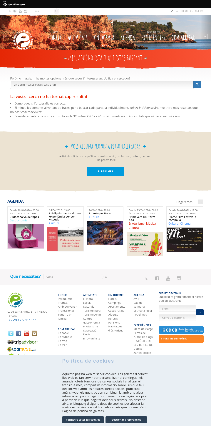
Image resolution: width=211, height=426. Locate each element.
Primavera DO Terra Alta (142, 211)
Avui (136, 289)
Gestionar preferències (126, 422)
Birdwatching (91, 329)
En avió (62, 329)
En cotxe (63, 321)
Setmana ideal (142, 301)
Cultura (54, 216)
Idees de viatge (143, 317)
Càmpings (114, 293)
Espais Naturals (88, 295)
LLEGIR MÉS (105, 164)
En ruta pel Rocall (100, 206)
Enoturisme (137, 216)
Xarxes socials (142, 341)
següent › (200, 194)
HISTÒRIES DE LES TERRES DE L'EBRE (143, 333)
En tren (62, 333)
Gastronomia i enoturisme (92, 315)
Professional (66, 301)
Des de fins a (24, 204)
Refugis (113, 309)
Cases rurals (116, 301)
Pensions (114, 313)
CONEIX (54, 27)
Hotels (112, 289)
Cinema (185, 216)
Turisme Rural (92, 301)
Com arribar (183, 27)
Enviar (200, 310)
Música (151, 216)
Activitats (78, 27)
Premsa (63, 293)
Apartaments (116, 297)
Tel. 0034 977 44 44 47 (21, 312)
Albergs (113, 305)
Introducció (65, 289)
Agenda (127, 27)
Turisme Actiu (92, 305)
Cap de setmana (139, 295)
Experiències (153, 27)
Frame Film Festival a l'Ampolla (182, 211)
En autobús (65, 325)
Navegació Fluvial (89, 323)
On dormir (104, 27)
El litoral (88, 289)
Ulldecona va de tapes (24, 209)
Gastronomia (18, 213)
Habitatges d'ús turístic (115, 319)
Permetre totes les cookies (83, 422)
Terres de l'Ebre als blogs (143, 323)
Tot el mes (140, 305)
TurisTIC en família (65, 307)
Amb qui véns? (67, 297)
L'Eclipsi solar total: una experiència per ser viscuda (65, 209)
